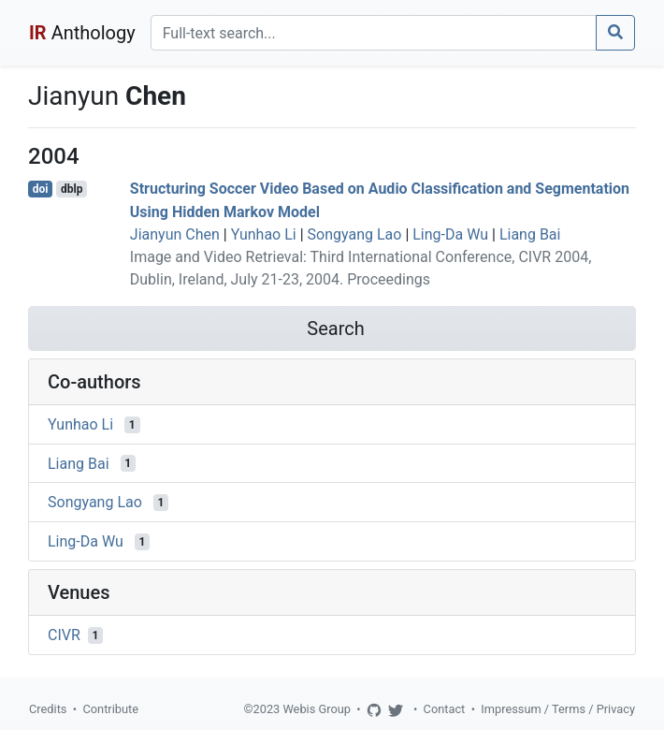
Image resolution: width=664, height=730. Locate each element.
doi (41, 189)
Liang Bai (530, 234)
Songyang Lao (355, 234)
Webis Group (316, 709)
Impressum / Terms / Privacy (558, 709)
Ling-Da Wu (450, 234)
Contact (445, 709)
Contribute (110, 709)
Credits (47, 709)
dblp (71, 189)
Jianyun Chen (175, 234)
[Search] (374, 33)
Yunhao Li (263, 234)
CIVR (64, 635)
